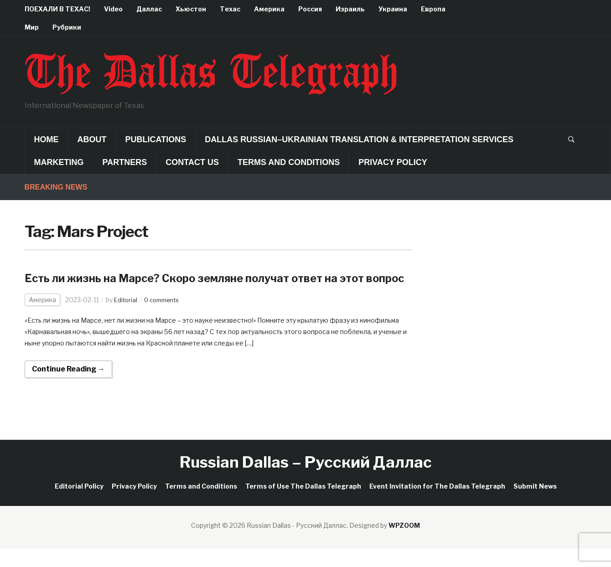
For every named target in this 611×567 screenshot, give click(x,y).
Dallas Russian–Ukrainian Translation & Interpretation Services (359, 139)
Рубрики (66, 27)
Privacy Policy (392, 162)
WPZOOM (404, 543)
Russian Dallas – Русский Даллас (306, 479)
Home (46, 139)
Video (113, 9)
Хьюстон (191, 9)
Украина (392, 9)
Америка (269, 9)
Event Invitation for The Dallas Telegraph (437, 504)
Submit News (535, 504)
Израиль (350, 9)
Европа (433, 9)
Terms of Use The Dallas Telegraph (303, 504)
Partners (125, 162)
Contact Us (192, 162)
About (92, 139)
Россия (310, 9)
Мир (32, 27)
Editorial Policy (79, 504)
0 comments (165, 317)
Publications (155, 139)
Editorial (126, 317)
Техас (230, 9)
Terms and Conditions (289, 162)
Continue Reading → (68, 386)
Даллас (149, 9)
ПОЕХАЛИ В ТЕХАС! (57, 9)
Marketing (59, 162)
